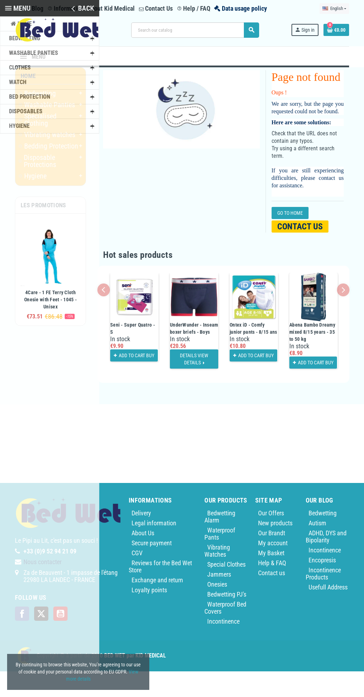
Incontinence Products (323, 599)
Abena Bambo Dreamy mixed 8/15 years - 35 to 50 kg (312, 358)
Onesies (217, 610)
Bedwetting (323, 538)
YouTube (60, 639)
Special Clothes (226, 590)
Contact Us (156, 8)
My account (273, 568)
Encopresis (322, 585)
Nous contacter (42, 587)
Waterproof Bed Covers (225, 633)
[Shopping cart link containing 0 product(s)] (336, 30)
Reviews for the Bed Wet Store (160, 592)
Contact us (300, 252)
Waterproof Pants (219, 559)
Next (343, 315)
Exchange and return (157, 605)
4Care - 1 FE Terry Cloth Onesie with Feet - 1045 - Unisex (50, 325)
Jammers (219, 600)
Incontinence (223, 647)
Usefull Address (328, 613)
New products (275, 548)
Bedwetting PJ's (226, 620)
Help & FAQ (272, 588)
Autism (317, 548)
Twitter (41, 639)
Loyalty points (149, 615)
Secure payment (152, 568)
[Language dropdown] (334, 8)
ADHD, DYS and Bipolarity (326, 562)
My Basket (271, 578)
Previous (103, 315)
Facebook (22, 639)
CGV (137, 578)
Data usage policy (244, 8)
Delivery (141, 538)
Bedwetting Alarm (219, 542)
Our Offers (271, 538)
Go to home (290, 238)
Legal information (154, 548)
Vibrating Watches (217, 576)
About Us (143, 558)
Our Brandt (271, 558)
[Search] (195, 30)
